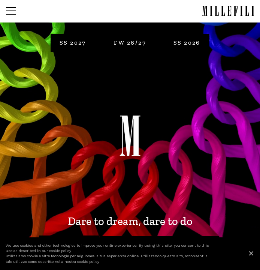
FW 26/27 (130, 42)
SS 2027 (73, 42)
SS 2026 (186, 42)
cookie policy (60, 251)
